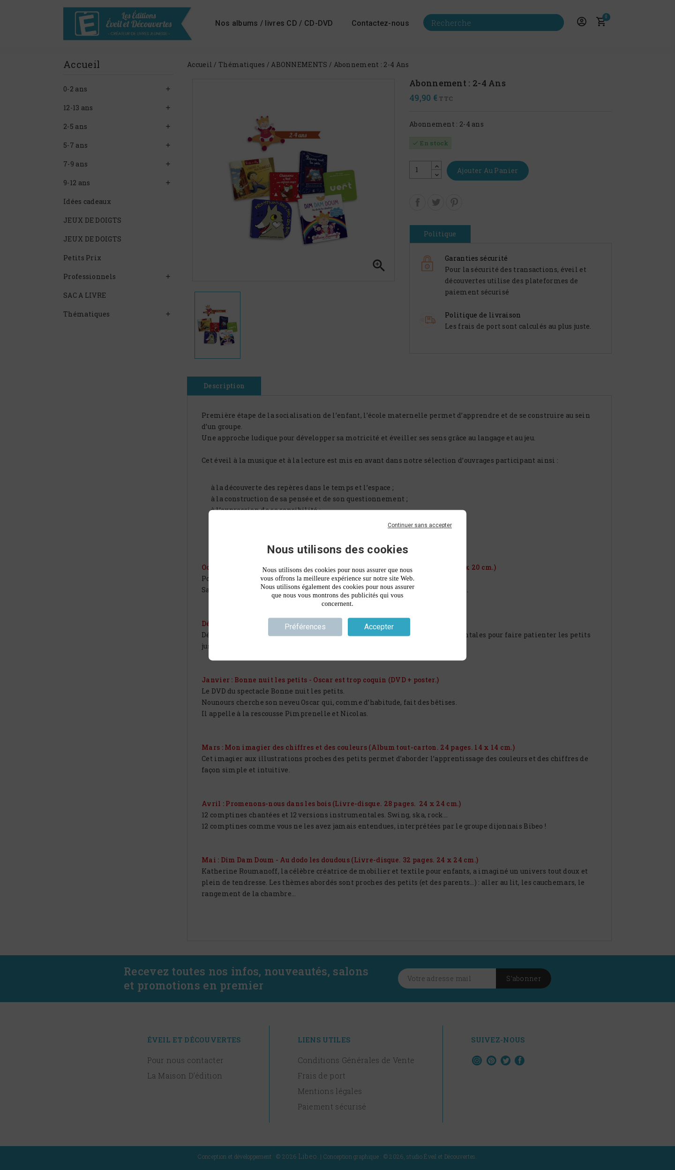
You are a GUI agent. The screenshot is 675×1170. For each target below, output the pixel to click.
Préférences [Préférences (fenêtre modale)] (305, 626)
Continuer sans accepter (420, 525)
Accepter (379, 626)
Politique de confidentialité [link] (337, 643)
